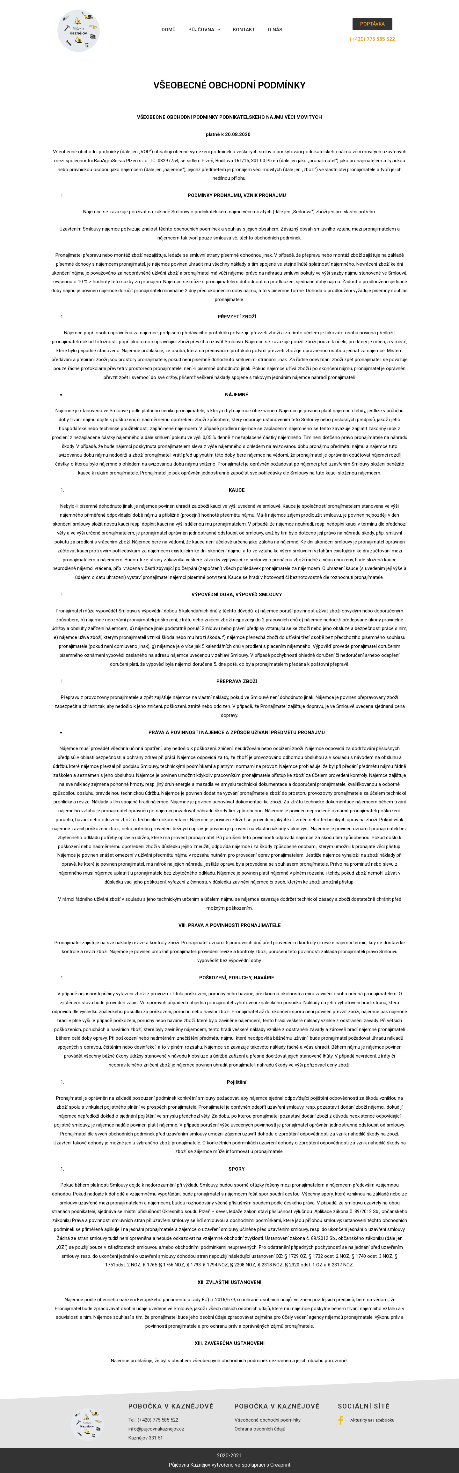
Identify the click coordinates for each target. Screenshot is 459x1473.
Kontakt (244, 30)
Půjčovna (204, 30)
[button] (372, 24)
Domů (169, 30)
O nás (275, 30)
